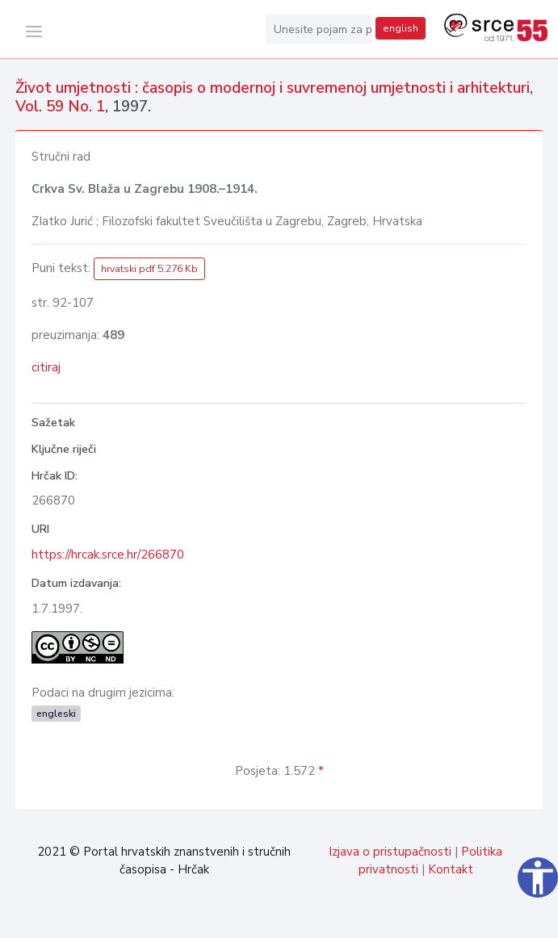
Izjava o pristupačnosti (390, 852)
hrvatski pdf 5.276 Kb (149, 268)
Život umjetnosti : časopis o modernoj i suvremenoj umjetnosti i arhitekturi (272, 87)
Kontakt (450, 869)
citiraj (46, 367)
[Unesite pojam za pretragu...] (319, 29)
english (400, 28)
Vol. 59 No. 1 (60, 106)
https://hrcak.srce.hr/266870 (107, 554)
